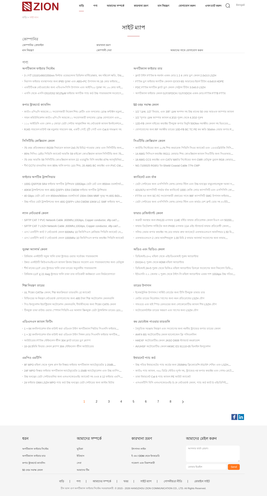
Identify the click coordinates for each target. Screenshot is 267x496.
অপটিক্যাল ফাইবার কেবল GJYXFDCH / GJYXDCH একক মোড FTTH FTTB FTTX (180, 93)
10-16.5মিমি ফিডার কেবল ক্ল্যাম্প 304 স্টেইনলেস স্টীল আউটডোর (59, 346)
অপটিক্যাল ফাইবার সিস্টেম (38, 68)
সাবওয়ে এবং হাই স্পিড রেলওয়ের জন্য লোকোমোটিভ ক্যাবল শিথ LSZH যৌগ (176, 304)
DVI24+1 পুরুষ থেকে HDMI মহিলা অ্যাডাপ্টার (159, 262)
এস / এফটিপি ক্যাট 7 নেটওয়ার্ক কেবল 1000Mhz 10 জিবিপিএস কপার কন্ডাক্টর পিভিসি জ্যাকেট (74, 237)
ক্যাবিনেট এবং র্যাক (145, 177)
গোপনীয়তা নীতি (173, 481)
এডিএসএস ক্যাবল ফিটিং (37, 321)
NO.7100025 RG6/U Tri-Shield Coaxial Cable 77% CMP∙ (167, 165)
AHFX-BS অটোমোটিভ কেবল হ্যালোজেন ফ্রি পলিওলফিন (165, 334)
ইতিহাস (80, 455)
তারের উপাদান (142, 285)
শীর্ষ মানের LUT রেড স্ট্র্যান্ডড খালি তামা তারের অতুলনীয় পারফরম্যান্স (60, 268)
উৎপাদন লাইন (138, 448)
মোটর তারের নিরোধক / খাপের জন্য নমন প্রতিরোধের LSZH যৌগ (169, 298)
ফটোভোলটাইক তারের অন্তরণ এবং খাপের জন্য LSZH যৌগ (166, 310)
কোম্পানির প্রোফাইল (33, 45)
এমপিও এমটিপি (32, 357)
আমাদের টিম (83, 470)
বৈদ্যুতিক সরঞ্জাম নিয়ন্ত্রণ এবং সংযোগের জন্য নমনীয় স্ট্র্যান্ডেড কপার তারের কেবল (177, 328)
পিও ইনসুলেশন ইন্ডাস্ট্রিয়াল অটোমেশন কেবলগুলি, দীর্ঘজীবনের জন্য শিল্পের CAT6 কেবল (70, 304)
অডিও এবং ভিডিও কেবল (149, 249)
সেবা (79, 463)
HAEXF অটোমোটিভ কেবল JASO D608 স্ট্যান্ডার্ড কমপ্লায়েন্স (167, 340)
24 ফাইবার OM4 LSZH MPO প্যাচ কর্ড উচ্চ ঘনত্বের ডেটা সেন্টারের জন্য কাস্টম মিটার (69, 382)
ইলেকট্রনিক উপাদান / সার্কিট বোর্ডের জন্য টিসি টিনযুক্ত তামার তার (170, 292)
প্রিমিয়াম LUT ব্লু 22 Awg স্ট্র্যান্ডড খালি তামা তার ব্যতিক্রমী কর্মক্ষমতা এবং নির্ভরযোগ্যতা (69, 274)
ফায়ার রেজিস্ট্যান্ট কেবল (148, 213)
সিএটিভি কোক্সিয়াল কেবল (149, 140)
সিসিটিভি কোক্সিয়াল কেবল (38, 140)
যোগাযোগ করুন (187, 5)
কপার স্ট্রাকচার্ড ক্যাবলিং (36, 104)
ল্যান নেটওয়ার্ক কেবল (35, 213)
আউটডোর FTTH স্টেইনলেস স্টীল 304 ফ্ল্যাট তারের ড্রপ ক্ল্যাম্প (57, 340)
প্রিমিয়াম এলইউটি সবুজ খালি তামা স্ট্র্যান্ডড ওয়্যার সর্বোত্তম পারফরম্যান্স (61, 256)
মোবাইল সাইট (202, 481)
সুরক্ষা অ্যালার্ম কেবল (34, 249)
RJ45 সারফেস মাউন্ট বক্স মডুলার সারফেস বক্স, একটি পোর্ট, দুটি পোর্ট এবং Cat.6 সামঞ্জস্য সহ (72, 129)
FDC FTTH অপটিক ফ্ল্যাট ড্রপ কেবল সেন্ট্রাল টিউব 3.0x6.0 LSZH (170, 87)
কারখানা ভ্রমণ (141, 5)
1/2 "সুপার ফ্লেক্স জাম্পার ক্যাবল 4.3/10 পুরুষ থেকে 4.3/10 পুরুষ (169, 117)
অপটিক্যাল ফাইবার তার (148, 68)
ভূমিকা (80, 448)
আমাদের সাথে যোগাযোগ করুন (186, 50)
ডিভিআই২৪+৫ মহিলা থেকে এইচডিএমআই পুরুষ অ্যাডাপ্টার (166, 256)
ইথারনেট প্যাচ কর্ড (145, 357)
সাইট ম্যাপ (145, 481)
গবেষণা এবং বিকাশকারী (143, 463)
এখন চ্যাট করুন (213, 5)
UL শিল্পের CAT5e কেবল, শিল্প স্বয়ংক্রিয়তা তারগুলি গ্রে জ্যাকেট (57, 292)
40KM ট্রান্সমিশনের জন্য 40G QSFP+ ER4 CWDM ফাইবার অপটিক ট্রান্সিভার (65, 189)
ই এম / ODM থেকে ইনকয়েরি (145, 455)
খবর (125, 481)
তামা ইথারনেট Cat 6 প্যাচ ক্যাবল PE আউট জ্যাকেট (163, 376)
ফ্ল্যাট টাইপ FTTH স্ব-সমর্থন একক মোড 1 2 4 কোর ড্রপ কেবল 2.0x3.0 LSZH (175, 75)
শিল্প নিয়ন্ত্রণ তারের (33, 285)
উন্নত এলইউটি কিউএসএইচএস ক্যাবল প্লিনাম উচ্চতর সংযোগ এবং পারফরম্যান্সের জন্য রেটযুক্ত (74, 262)
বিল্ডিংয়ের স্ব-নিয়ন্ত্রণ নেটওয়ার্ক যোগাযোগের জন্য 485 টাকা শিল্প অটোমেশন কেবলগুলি (69, 298)
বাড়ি (81, 5)
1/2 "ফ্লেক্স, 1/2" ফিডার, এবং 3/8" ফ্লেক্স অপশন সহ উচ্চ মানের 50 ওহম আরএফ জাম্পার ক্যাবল (184, 111)
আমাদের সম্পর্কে (115, 5)
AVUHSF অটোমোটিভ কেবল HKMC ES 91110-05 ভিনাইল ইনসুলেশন (172, 346)
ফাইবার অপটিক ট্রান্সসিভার (38, 177)
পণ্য (95, 5)
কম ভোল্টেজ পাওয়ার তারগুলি (152, 321)
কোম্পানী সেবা (104, 50)
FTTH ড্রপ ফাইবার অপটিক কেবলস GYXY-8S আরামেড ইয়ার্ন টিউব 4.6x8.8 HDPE (179, 81)
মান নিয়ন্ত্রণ (163, 5)
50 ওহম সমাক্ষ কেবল (146, 104)
